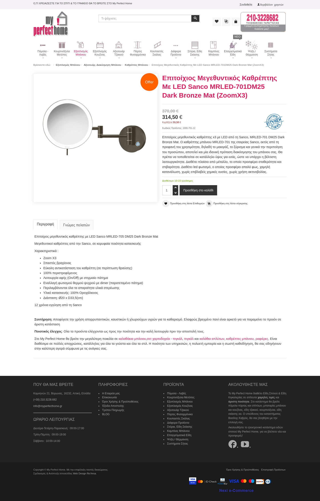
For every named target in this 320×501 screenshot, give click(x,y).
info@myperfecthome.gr (47, 405)
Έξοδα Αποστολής (113, 405)
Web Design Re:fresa (84, 472)
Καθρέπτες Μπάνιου (136, 65)
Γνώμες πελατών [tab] (76, 224)
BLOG (106, 413)
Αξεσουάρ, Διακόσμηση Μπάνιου (102, 65)
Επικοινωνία (109, 397)
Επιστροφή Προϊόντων (274, 469)
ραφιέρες (261, 338)
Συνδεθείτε (246, 4)
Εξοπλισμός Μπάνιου (68, 65)
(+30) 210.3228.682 (45, 399)
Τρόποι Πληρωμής (113, 409)
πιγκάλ (188, 338)
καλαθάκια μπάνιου (132, 338)
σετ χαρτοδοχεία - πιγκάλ (164, 338)
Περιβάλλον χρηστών (272, 4)
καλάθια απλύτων (211, 338)
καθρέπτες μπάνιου (239, 338)
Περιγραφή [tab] (45, 224)
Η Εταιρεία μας (111, 392)
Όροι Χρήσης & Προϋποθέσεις (120, 401)
